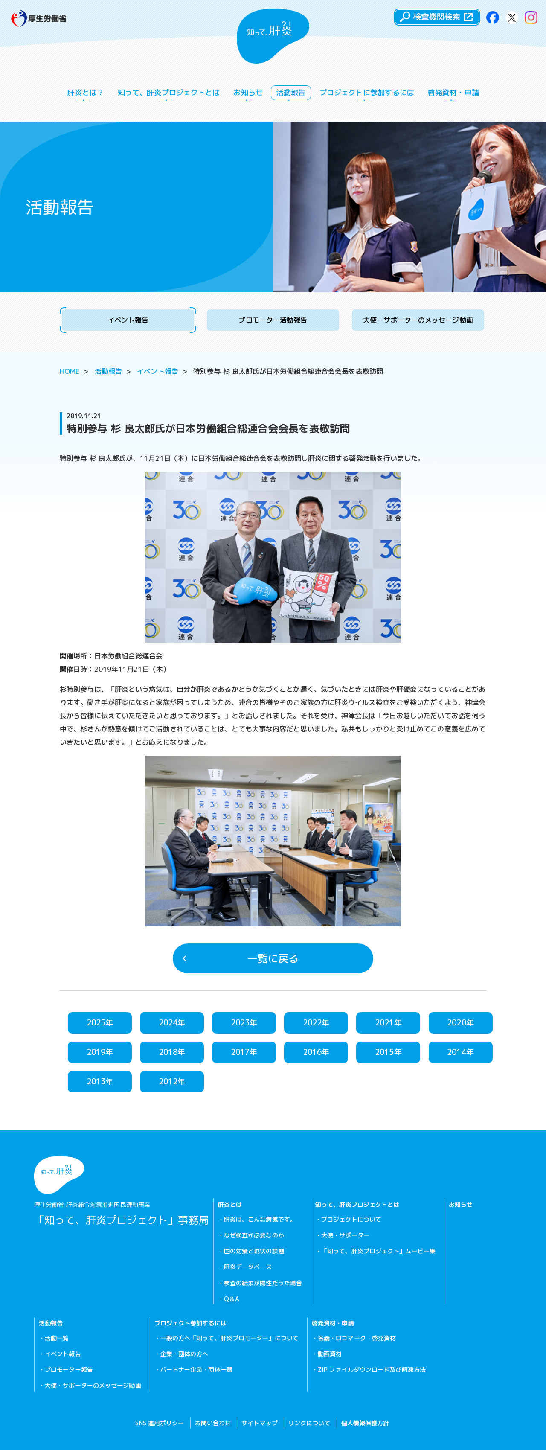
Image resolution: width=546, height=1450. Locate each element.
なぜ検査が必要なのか (254, 1235)
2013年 (100, 1081)
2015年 (388, 1052)
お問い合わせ (213, 1423)
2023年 (244, 1022)
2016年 (316, 1052)
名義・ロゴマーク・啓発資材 (357, 1338)
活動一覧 (57, 1338)
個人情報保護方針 (365, 1423)
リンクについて (309, 1423)
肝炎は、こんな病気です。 (260, 1219)
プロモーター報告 (69, 1370)
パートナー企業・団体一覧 (196, 1370)
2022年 (316, 1022)
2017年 (244, 1052)
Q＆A (231, 1299)
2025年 (100, 1022)
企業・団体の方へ (184, 1354)
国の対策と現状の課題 (254, 1251)
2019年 (100, 1052)
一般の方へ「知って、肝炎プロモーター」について (229, 1338)
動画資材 (330, 1354)
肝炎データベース (248, 1267)
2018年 (172, 1052)
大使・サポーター (345, 1235)
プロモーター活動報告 (272, 320)
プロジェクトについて (351, 1219)
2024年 (172, 1022)
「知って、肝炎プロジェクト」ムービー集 (378, 1251)
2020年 (460, 1022)
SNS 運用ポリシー (159, 1423)
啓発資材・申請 (453, 93)
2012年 (172, 1081)
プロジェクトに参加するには (366, 93)
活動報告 (290, 93)
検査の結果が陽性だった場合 (263, 1283)
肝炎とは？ (85, 93)
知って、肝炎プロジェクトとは (169, 93)
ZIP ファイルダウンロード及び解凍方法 (372, 1370)
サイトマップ (259, 1423)
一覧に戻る (241, 958)
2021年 (388, 1022)
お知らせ (247, 93)
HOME (69, 371)
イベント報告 (128, 320)
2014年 (460, 1052)
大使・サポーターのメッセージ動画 (418, 320)
